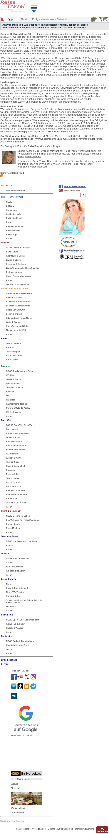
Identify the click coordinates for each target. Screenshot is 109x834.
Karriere (42, 829)
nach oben (102, 831)
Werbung (90, 829)
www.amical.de (15, 141)
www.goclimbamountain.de (51, 138)
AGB (58, 829)
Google (14, 783)
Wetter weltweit (18, 808)
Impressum (80, 829)
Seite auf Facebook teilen (75, 186)
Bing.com (15, 788)
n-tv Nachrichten (21, 779)
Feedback (25, 829)
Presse (35, 829)
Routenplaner (17, 813)
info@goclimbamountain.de (16, 138)
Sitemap (51, 829)
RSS (18, 829)
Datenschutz (67, 829)
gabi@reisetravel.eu (29, 156)
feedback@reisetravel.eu (32, 166)
